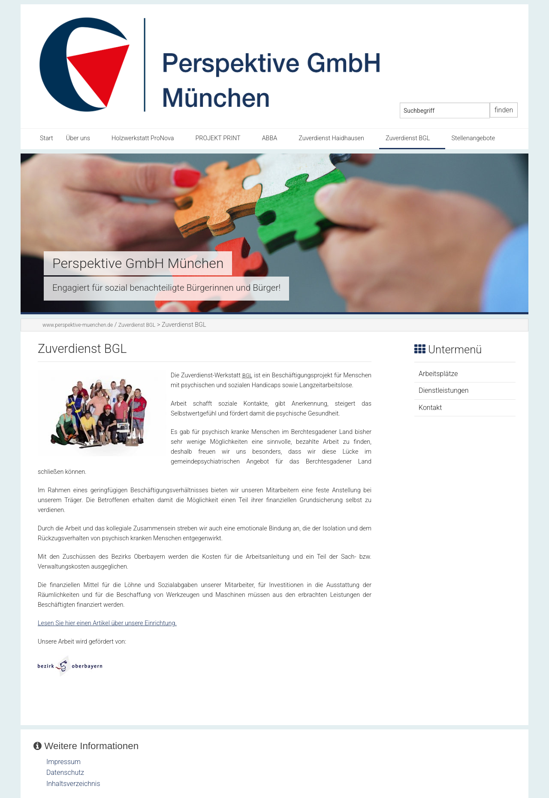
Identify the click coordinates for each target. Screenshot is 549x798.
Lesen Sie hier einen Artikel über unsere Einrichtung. (107, 623)
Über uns (78, 138)
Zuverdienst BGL (408, 138)
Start (46, 138)
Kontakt (430, 408)
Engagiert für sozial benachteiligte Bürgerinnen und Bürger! (166, 288)
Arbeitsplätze (438, 374)
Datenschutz (65, 772)
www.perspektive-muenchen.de (77, 325)
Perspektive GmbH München (137, 263)
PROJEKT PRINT (217, 138)
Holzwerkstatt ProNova (143, 138)
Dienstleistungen (444, 390)
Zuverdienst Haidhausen (331, 138)
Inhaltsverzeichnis (73, 784)
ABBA (270, 138)
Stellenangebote (473, 138)
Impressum (63, 762)
